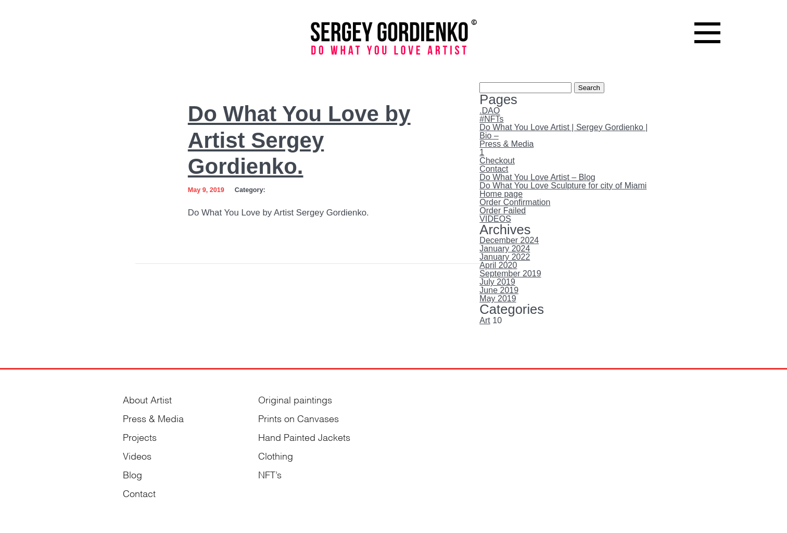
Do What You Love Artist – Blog (537, 177)
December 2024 (509, 240)
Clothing (275, 455)
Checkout (497, 160)
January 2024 (504, 248)
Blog (132, 474)
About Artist (147, 399)
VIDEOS (495, 218)
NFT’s (270, 474)
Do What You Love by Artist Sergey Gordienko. (299, 140)
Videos (137, 455)
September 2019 (510, 273)
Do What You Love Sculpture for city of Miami (562, 185)
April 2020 (498, 265)
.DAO (489, 110)
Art (484, 320)
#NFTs (491, 119)
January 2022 (504, 256)
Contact (493, 168)
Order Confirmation (514, 202)
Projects (140, 436)
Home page (501, 193)
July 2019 (497, 281)
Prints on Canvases (298, 417)
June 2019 (498, 290)
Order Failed (502, 210)
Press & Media (506, 143)
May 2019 (497, 298)
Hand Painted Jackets (304, 436)
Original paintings (295, 399)
